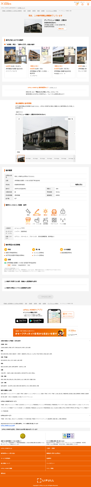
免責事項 (48, 458)
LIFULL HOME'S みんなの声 (8, 425)
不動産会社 (33, 407)
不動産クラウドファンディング (39, 418)
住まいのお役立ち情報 (56, 407)
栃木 (48, 354)
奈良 (30, 373)
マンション (11, 404)
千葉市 (40, 354)
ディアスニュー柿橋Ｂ (51, 10)
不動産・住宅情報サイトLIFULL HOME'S (12, 10)
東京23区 (6, 354)
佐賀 (14, 385)
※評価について (21, 8)
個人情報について (5, 463)
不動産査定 (35, 404)
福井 (15, 360)
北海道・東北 (4, 344)
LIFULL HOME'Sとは (6, 448)
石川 (12, 360)
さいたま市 (32, 354)
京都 (15, 373)
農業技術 (64, 418)
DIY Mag (77, 407)
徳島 (25, 379)
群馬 (51, 354)
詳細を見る (61, 28)
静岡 (13, 366)
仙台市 (19, 347)
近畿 (2, 370)
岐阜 (10, 366)
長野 (21, 360)
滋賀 (12, 373)
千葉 (38, 354)
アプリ (81, 407)
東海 (2, 363)
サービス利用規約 (5, 458)
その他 (19, 396)
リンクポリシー (50, 463)
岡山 (8, 379)
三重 (25, 366)
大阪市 (8, 373)
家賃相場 (28, 407)
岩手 (13, 347)
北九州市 (10, 385)
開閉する (88, 341)
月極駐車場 (65, 393)
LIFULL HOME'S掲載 (6, 468)
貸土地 (60, 393)
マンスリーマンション (27, 396)
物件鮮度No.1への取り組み (8, 453)
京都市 (18, 373)
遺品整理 (50, 418)
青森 (10, 347)
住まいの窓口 (68, 404)
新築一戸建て (44, 393)
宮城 (16, 347)
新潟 (2, 360)
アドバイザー (61, 404)
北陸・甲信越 (4, 357)
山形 (26, 347)
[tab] (21, 158)
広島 (15, 379)
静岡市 (16, 366)
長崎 (17, 385)
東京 (2, 354)
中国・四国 (3, 376)
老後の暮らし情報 (57, 418)
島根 (5, 379)
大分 (28, 385)
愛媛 (31, 379)
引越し (9, 418)
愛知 (2, 366)
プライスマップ (4, 407)
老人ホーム (15, 418)
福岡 (2, 385)
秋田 (23, 347)
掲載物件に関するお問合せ (53, 453)
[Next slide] (86, 62)
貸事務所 (78, 393)
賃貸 (25, 10)
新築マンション (28, 393)
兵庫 (23, 373)
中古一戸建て (52, 393)
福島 (29, 347)
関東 (2, 350)
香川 (28, 379)
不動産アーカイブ (13, 407)
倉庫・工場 (7, 396)
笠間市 (34, 10)
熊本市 (23, 385)
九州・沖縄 (3, 382)
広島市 (18, 379)
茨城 (45, 354)
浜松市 (20, 366)
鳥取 (2, 379)
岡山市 (11, 379)
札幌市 (6, 347)
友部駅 (43, 10)
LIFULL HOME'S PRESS (68, 407)
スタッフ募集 (49, 468)
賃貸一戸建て (20, 393)
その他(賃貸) (14, 396)
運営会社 (3, 473)
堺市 (5, 373)
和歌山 (33, 373)
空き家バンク (22, 407)
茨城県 (29, 10)
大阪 (2, 373)
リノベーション (28, 404)
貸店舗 (70, 393)
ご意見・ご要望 (50, 448)
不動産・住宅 (4, 404)
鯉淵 (38, 10)
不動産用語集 (46, 407)
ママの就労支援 (27, 418)
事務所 (83, 393)
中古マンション (36, 393)
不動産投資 (54, 404)
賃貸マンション (7, 393)
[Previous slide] (16, 134)
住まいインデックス (83, 404)
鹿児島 (34, 385)
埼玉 (28, 354)
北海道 (2, 347)
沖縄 (38, 385)
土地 (57, 393)
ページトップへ (46, 297)
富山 (9, 360)
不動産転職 (5, 411)
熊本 (20, 385)
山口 (22, 379)
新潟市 (5, 360)
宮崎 (31, 385)
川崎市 (19, 354)
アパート (14, 393)
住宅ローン (75, 404)
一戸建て (16, 404)
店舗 (74, 393)
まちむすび (40, 407)
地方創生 (20, 418)
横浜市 (14, 354)
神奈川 (11, 354)
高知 (34, 379)
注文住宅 (21, 404)
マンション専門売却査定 (45, 404)
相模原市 (24, 354)
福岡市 (5, 385)
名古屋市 (6, 366)
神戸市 (25, 373)
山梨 (18, 360)
